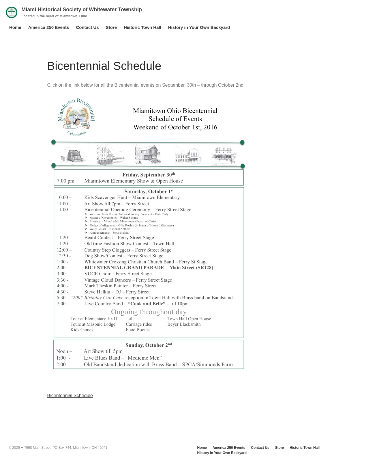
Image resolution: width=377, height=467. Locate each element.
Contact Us (87, 27)
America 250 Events (48, 27)
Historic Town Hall (142, 27)
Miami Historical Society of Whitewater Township (81, 9)
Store (111, 27)
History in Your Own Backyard (199, 27)
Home (15, 27)
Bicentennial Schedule (70, 395)
